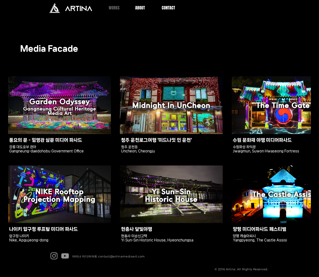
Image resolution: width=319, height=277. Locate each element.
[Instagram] (54, 256)
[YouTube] (65, 256)
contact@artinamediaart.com (121, 256)
